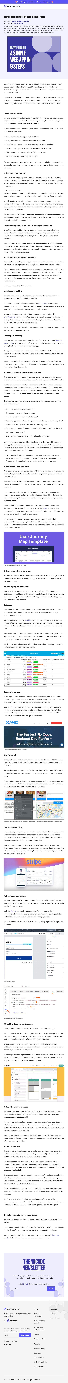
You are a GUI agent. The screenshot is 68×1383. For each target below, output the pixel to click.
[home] (12, 6)
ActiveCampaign (10, 317)
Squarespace (43, 303)
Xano (13, 707)
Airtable (28, 620)
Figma (44, 508)
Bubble (13, 911)
